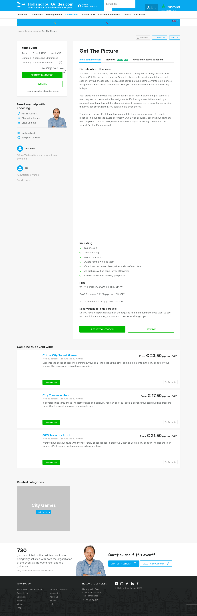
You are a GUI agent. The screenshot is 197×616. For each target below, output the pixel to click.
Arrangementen (32, 31)
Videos (20, 604)
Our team (139, 14)
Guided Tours (88, 14)
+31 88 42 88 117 (167, 22)
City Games (71, 14)
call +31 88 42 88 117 (156, 564)
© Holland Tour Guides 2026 (128, 588)
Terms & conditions (59, 589)
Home (20, 31)
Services (21, 600)
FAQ (19, 608)
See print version (28, 138)
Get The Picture (49, 31)
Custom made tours (109, 14)
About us (54, 596)
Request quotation (42, 75)
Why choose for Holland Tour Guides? (35, 570)
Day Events (36, 14)
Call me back (26, 133)
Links (52, 604)
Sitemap (53, 600)
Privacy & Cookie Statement (30, 589)
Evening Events (54, 14)
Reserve (42, 84)
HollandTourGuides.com (50, 5)
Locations (22, 14)
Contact (127, 14)
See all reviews (26, 180)
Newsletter (55, 593)
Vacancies (21, 596)
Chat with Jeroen (28, 118)
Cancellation (22, 593)
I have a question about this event (42, 91)
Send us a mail (27, 123)
